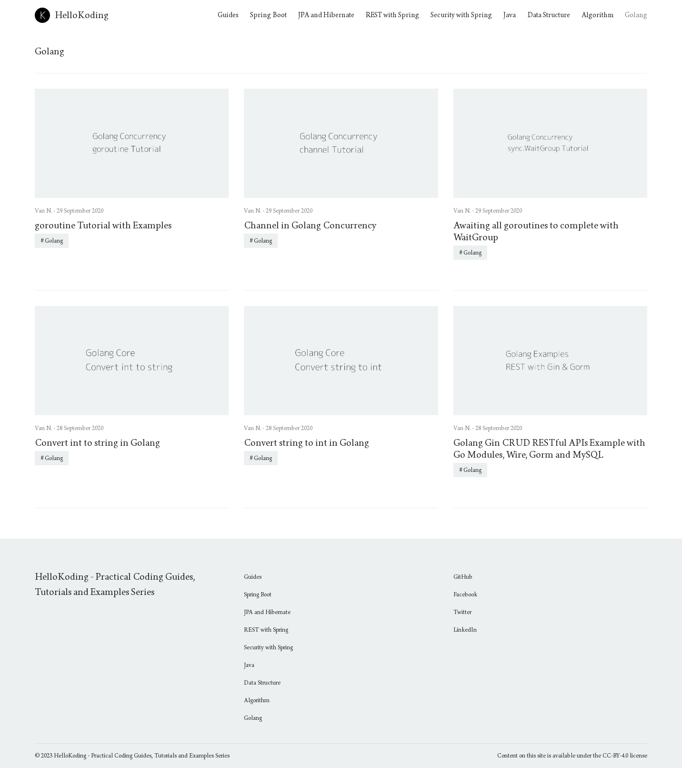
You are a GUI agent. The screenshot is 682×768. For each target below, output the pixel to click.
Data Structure (548, 15)
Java (509, 15)
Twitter (462, 612)
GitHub (462, 576)
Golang (636, 15)
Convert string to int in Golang (306, 443)
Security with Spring (461, 15)
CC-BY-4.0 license (624, 755)
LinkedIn (465, 629)
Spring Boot (268, 15)
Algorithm (597, 15)
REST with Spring (392, 15)
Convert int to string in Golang (97, 443)
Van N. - (46, 210)
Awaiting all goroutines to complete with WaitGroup (536, 231)
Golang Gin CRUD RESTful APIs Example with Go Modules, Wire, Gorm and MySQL (549, 449)
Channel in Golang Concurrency (310, 225)
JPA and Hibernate (326, 15)
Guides (228, 15)
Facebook (465, 594)
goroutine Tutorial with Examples (103, 225)
